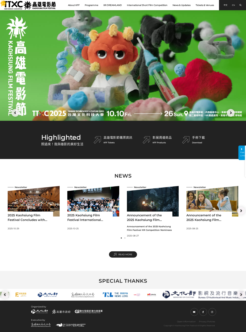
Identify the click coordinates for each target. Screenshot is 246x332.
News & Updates (181, 5)
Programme (91, 5)
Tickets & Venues (205, 5)
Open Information (186, 321)
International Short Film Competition (147, 5)
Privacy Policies (207, 321)
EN (233, 5)
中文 (225, 5)
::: (1, 2)
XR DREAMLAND (112, 5)
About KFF (74, 5)
